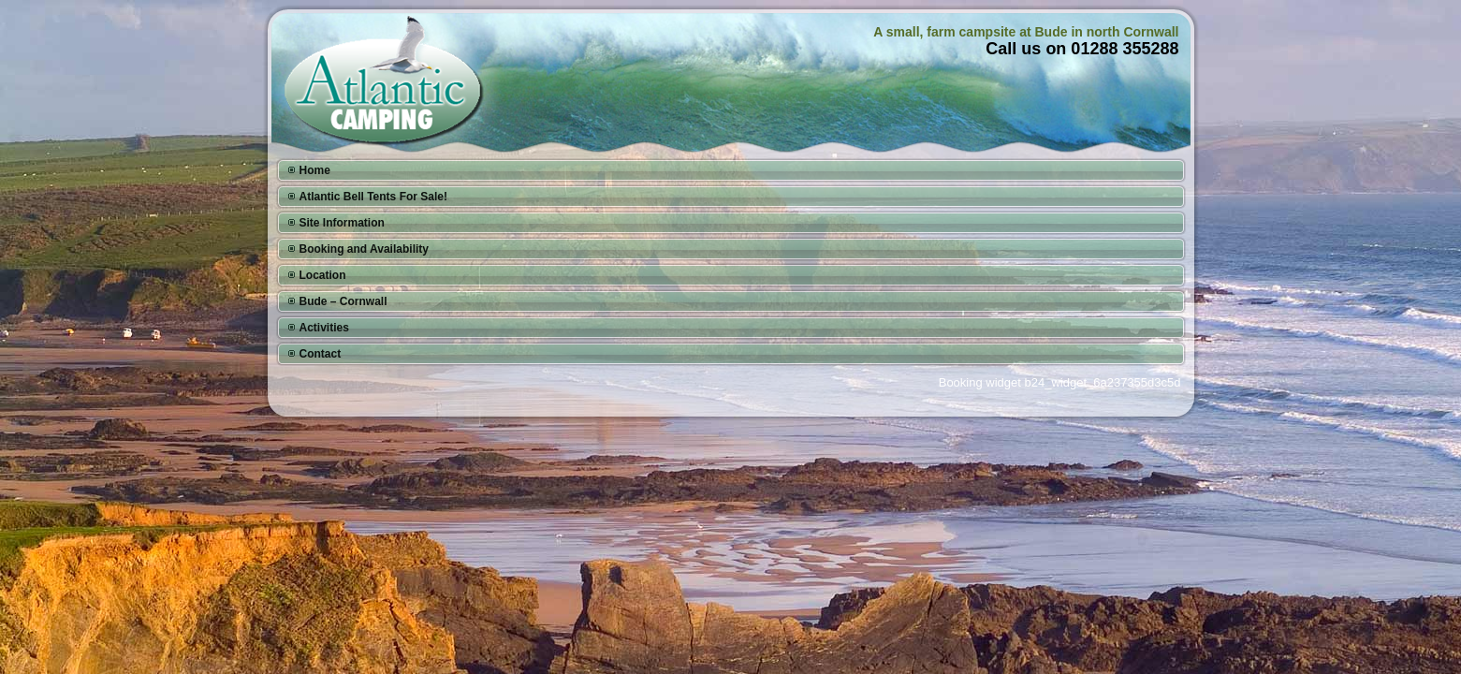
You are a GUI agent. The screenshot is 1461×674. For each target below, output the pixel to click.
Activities (324, 327)
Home (315, 170)
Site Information (342, 222)
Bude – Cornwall (343, 301)
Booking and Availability (364, 249)
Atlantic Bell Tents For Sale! (373, 196)
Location (323, 275)
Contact (321, 353)
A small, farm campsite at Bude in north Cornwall (1025, 31)
